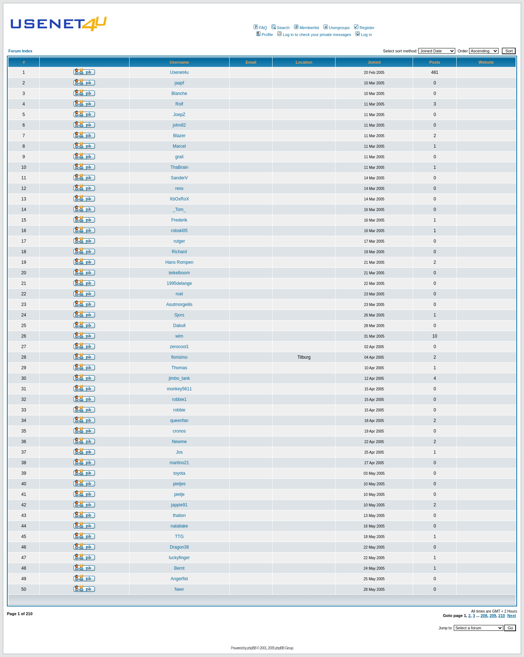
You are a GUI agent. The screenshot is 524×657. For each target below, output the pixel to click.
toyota (179, 473)
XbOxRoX (179, 199)
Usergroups (336, 27)
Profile (264, 34)
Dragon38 (179, 547)
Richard (179, 251)
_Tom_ (179, 209)
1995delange (179, 283)
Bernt (179, 568)
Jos (179, 452)
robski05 (179, 230)
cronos (179, 431)
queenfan (179, 420)
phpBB (251, 648)
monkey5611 (179, 388)
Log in (364, 34)
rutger (179, 241)
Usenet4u (179, 72)
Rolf (179, 104)
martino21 (179, 462)
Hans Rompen (179, 262)
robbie (179, 410)
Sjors (179, 315)
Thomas (179, 367)
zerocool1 (179, 346)
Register (364, 27)
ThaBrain (179, 167)
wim (179, 336)
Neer (179, 589)
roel (179, 293)
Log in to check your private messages (314, 34)
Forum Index (20, 51)
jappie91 (179, 504)
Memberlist (306, 27)
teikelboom (179, 272)
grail (179, 156)
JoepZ (179, 114)
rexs (179, 188)
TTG (179, 536)
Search (280, 27)
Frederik (179, 220)
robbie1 (179, 399)
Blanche (179, 93)
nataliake (179, 526)
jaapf (179, 82)
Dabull (179, 325)
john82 (179, 125)
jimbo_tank (179, 378)
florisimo (179, 357)
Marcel (179, 146)
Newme (179, 441)
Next (511, 615)
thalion (179, 515)
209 (492, 615)
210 (502, 615)
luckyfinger (179, 557)
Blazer (179, 135)
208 (484, 615)
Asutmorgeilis (179, 304)
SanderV (179, 177)
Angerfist (179, 578)
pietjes (179, 483)
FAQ (260, 27)
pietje (179, 494)
